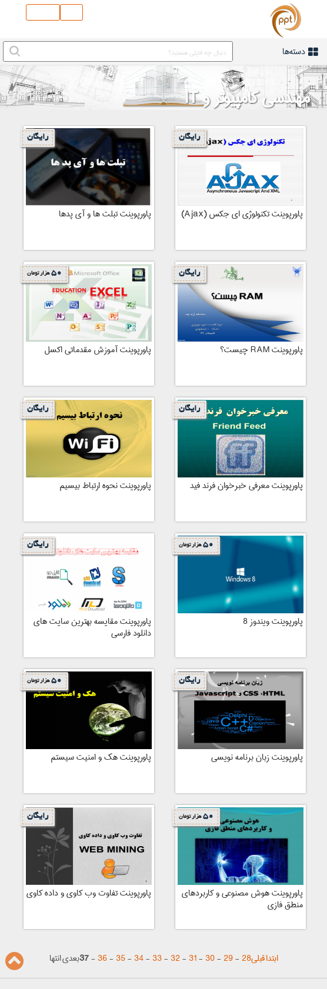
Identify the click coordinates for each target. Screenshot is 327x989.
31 (192, 958)
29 (228, 958)
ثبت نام (43, 12)
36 (102, 958)
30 (210, 958)
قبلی (258, 958)
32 (175, 958)
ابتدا (272, 958)
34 (139, 958)
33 (157, 958)
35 (120, 958)
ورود (71, 12)
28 (246, 958)
